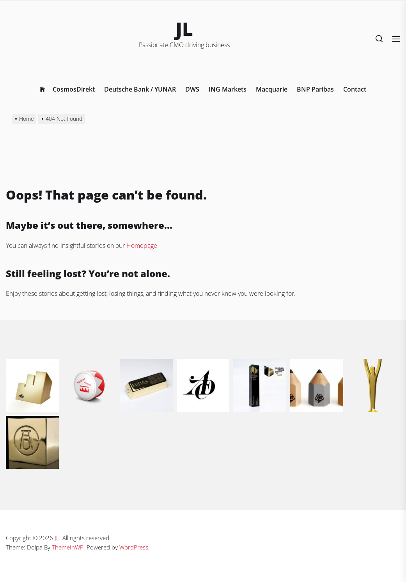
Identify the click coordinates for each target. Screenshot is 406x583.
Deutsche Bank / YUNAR (140, 89)
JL (184, 28)
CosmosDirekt (74, 89)
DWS (192, 89)
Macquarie (271, 89)
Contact (354, 89)
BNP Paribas (315, 89)
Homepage (141, 245)
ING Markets (227, 89)
